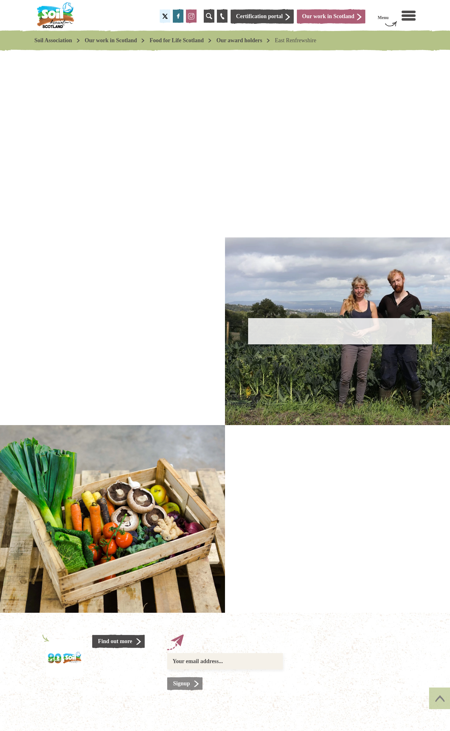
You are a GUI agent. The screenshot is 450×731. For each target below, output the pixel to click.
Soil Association (53, 40)
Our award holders (239, 40)
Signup (181, 683)
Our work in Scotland (111, 40)
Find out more (115, 641)
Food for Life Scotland (177, 40)
